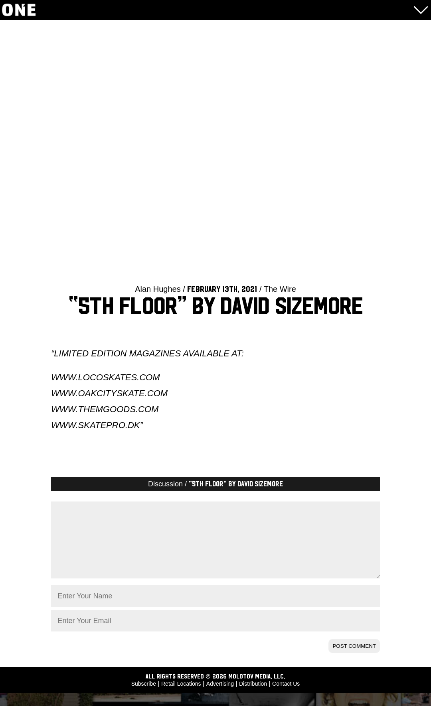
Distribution (253, 696)
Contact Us (286, 696)
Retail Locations (181, 696)
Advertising (220, 696)
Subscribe (143, 696)
